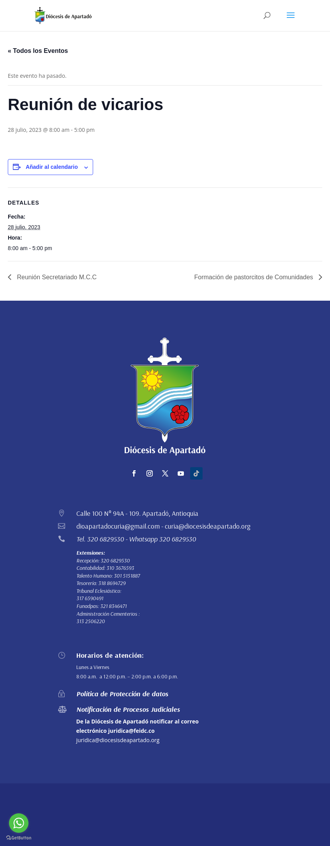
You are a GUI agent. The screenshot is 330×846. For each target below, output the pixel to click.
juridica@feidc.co (131, 730)
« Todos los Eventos (38, 50)
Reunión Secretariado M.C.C (56, 277)
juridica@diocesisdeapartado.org (118, 740)
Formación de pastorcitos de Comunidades (254, 277)
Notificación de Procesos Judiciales (128, 709)
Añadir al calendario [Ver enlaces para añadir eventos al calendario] (52, 167)
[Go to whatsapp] (18, 823)
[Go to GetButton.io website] (18, 838)
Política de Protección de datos (122, 693)
